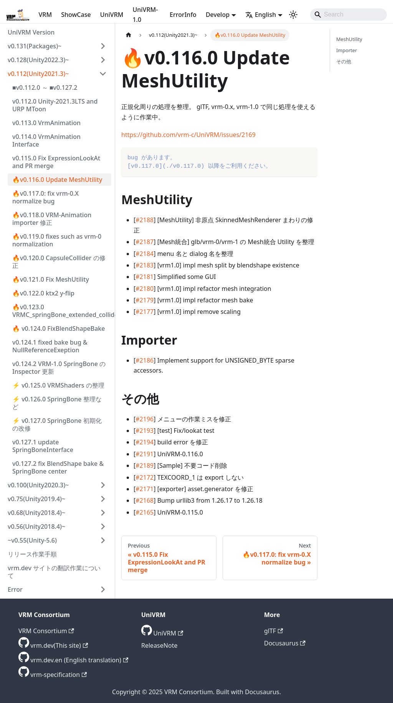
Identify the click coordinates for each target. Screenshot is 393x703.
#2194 (144, 442)
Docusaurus (284, 643)
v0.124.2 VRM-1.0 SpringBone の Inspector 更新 (59, 368)
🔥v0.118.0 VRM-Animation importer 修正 (51, 219)
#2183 (144, 265)
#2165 (144, 512)
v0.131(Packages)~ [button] (34, 46)
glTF (273, 631)
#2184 (144, 253)
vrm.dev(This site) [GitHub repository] (59, 645)
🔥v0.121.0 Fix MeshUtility (50, 279)
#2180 (144, 288)
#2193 (144, 430)
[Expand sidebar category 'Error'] (102, 589)
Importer (346, 50)
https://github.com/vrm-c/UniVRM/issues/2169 (188, 134)
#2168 (144, 500)
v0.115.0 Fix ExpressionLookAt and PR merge (56, 162)
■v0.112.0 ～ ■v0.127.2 (44, 87)
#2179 (144, 300)
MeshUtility (349, 39)
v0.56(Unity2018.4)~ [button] (36, 526)
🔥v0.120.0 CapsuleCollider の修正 (59, 262)
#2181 (144, 276)
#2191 (144, 454)
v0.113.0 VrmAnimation (46, 123)
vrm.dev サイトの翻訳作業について (54, 572)
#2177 (144, 311)
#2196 (144, 419)
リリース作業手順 (32, 554)
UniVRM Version (31, 32)
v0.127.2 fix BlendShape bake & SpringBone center (58, 467)
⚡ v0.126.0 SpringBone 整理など (57, 403)
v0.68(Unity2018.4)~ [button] (36, 512)
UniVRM (112, 14)
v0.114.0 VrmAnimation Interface (46, 140)
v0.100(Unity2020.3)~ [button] (38, 485)
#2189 (144, 465)
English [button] (260, 14)
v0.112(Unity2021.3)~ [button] (38, 73)
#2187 (144, 242)
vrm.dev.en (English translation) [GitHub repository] (79, 660)
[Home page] (128, 35)
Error (15, 589)
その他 (343, 61)
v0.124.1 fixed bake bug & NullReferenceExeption (50, 346)
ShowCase (76, 14)
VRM (45, 14)
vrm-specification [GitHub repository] (58, 674)
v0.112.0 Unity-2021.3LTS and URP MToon (54, 105)
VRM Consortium (46, 631)
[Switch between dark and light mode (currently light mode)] (293, 14)
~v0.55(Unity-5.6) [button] (32, 540)
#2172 (144, 477)
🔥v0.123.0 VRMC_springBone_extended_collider (61, 311)
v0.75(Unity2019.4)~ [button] (36, 499)
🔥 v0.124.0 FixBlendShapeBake (58, 328)
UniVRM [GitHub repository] (168, 633)
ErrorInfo (183, 14)
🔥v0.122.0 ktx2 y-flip (43, 293)
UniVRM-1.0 (145, 14)
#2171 (144, 489)
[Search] (348, 14)
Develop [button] (218, 14)
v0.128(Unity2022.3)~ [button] (38, 60)
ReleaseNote (159, 645)
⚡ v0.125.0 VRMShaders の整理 (58, 385)
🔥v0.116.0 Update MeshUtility (57, 179)
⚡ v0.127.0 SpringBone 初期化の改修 (57, 424)
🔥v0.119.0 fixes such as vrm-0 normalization (56, 240)
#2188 (144, 220)
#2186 (144, 360)
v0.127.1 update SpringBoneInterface (42, 446)
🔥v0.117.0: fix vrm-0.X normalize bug (45, 197)
